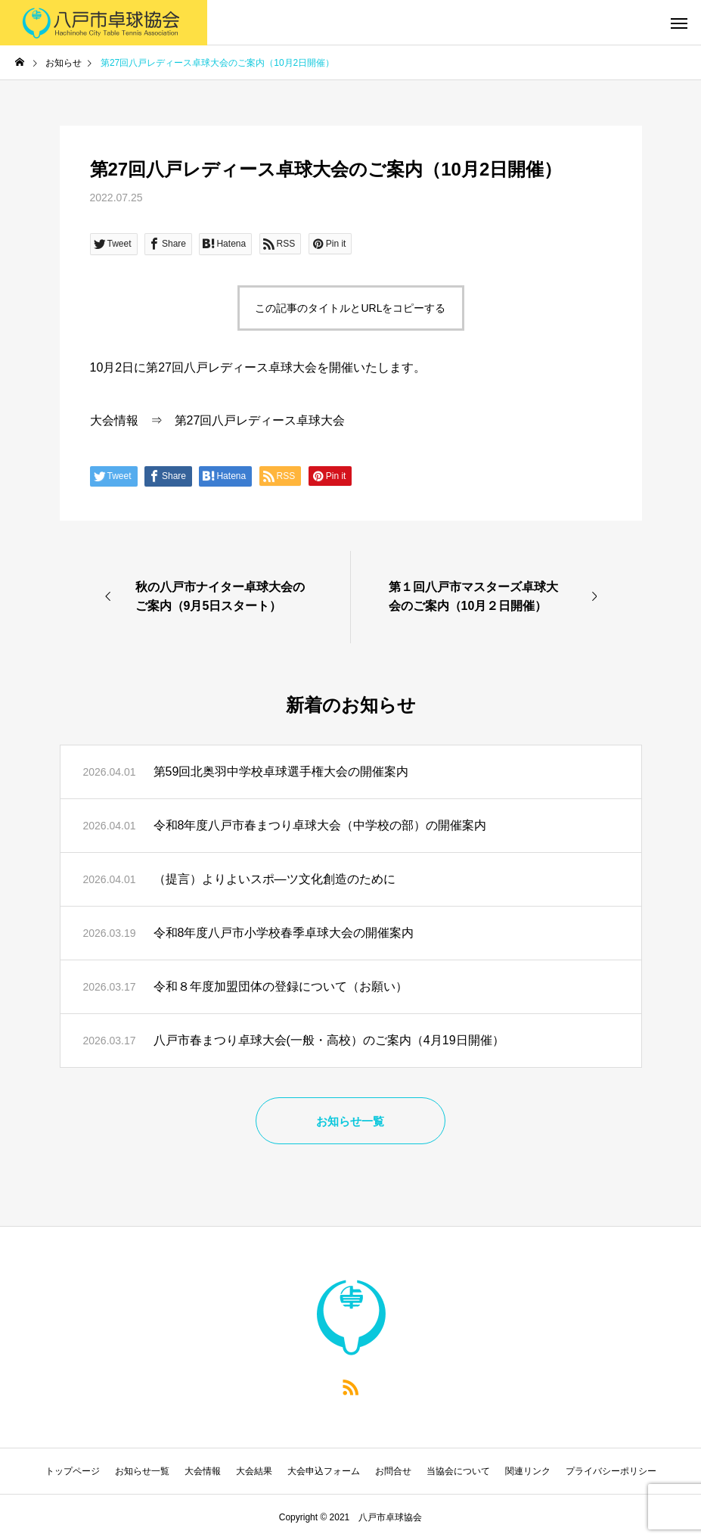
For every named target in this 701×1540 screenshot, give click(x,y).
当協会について (458, 1471)
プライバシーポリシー (611, 1471)
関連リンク (528, 1471)
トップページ (72, 1471)
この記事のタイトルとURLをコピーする (350, 308)
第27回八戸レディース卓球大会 (260, 420)
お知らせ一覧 (142, 1471)
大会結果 (254, 1471)
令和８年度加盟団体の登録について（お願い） (281, 986)
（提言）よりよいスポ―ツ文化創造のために (274, 879)
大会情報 (114, 420)
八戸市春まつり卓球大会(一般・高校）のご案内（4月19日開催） (329, 1040)
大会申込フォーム (323, 1471)
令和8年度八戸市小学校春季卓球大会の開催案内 (284, 932)
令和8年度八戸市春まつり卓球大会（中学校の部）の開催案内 (320, 825)
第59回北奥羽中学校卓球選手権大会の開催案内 (281, 771)
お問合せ (393, 1471)
